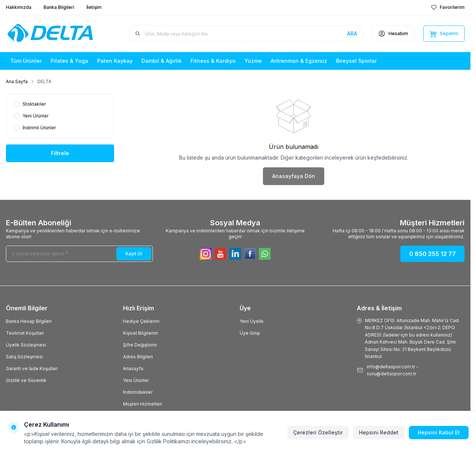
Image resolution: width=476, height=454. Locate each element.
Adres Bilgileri (138, 356)
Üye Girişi (250, 333)
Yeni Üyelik (252, 321)
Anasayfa (133, 368)
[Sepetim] (444, 33)
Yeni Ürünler (136, 380)
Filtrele (60, 153)
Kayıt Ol (134, 253)
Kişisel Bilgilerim (140, 333)
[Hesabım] (393, 33)
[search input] (246, 33)
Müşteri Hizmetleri (142, 404)
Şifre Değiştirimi (140, 345)
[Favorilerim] (448, 7)
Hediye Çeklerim (141, 321)
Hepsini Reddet (378, 432)
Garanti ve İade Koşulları (32, 368)
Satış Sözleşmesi (24, 356)
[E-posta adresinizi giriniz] (79, 254)
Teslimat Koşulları (25, 333)
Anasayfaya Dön (293, 176)
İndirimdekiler (138, 392)
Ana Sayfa (17, 81)
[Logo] (50, 33)
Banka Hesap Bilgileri (29, 321)
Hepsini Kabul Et (439, 432)
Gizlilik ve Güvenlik (26, 380)
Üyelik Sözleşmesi (26, 345)
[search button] (352, 33)
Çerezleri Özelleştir (318, 432)
